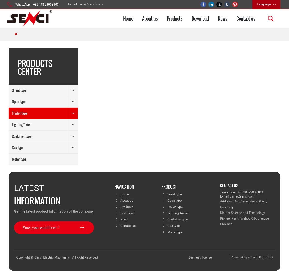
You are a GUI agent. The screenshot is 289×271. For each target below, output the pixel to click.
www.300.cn (257, 257)
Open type (174, 200)
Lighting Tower (177, 213)
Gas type (173, 225)
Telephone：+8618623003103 (241, 192)
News (124, 219)
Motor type (175, 232)
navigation (124, 187)
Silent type (174, 194)
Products (126, 207)
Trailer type (175, 207)
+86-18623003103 (45, 4)
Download (127, 213)
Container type (177, 219)
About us (126, 200)
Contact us (128, 225)
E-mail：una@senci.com (85, 4)
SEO (270, 257)
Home (124, 194)
